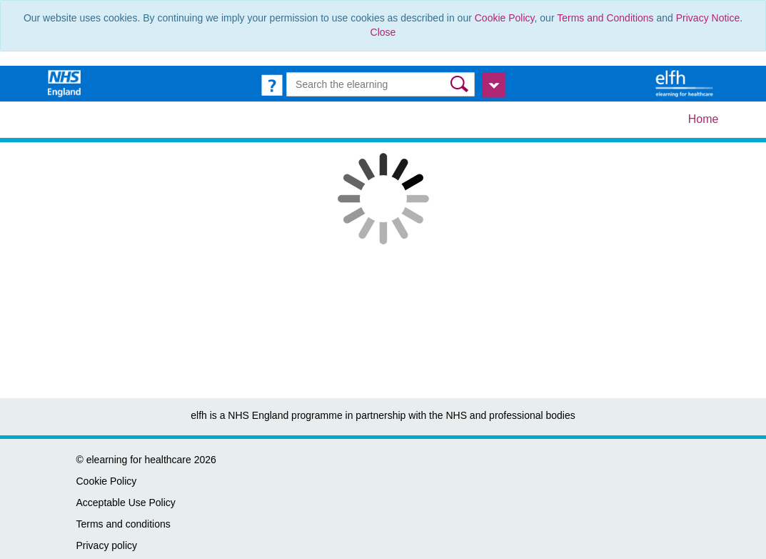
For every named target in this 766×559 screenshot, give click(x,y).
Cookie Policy (505, 18)
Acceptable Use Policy (126, 502)
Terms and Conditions (605, 18)
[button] (460, 84)
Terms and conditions (123, 524)
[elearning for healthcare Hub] (686, 83)
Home (703, 119)
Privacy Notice (708, 18)
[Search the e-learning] (380, 84)
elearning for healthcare (138, 459)
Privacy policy (107, 545)
